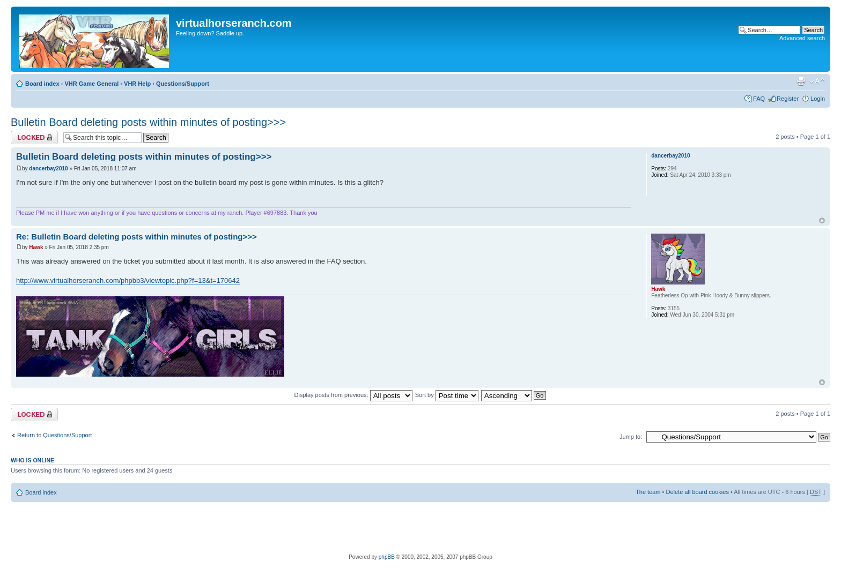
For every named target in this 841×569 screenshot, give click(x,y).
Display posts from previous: (353, 395)
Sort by (446, 395)
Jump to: (630, 436)
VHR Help (137, 83)
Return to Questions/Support (54, 435)
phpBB (387, 557)
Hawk (36, 247)
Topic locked (34, 137)
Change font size (817, 81)
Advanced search (802, 38)
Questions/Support (182, 83)
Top (822, 220)
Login (817, 98)
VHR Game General (91, 83)
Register (788, 98)
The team (648, 492)
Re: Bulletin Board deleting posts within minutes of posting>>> (136, 236)
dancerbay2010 (48, 168)
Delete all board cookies (697, 492)
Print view (801, 81)
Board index (42, 83)
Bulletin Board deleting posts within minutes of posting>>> (148, 122)
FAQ (759, 98)
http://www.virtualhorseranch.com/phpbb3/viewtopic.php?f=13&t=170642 (128, 280)
